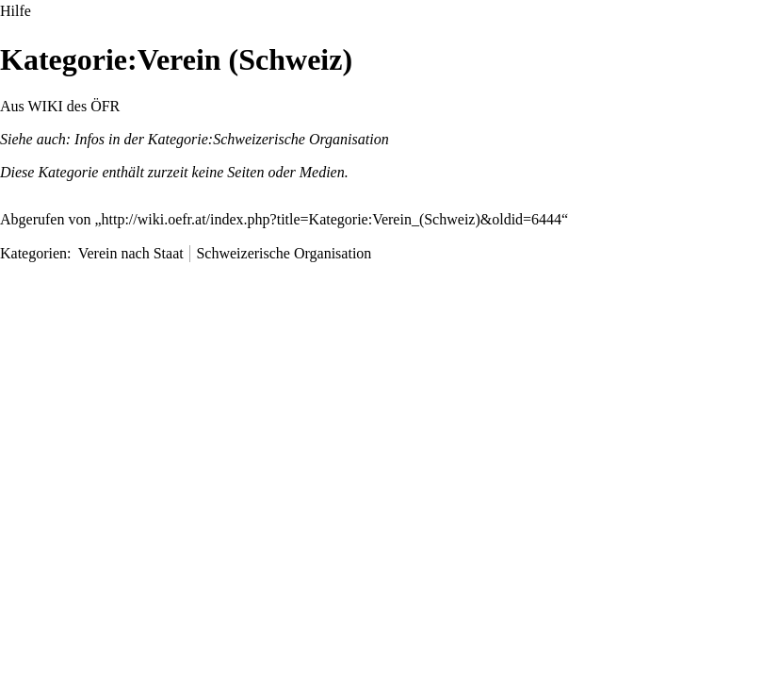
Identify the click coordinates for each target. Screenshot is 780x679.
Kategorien (33, 253)
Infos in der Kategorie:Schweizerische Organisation (231, 139)
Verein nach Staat (131, 253)
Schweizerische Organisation (283, 253)
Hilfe (15, 11)
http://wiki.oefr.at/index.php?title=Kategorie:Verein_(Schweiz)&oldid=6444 (332, 219)
